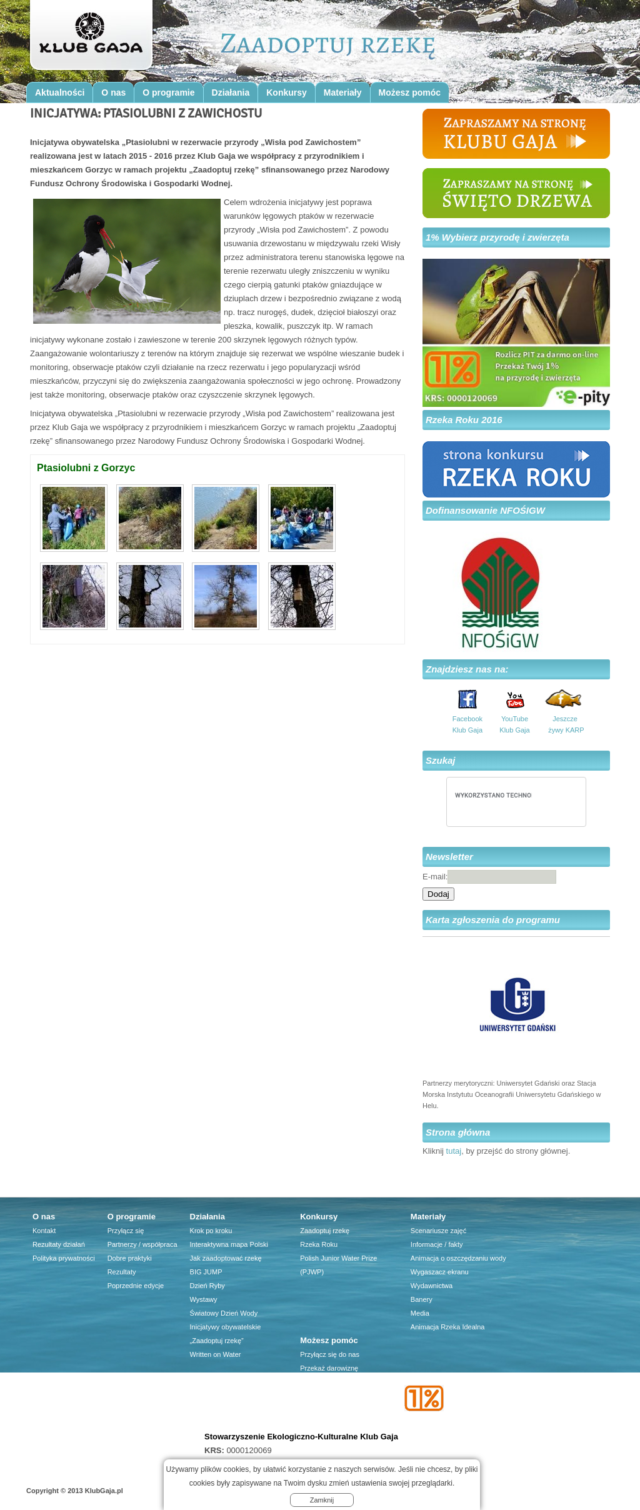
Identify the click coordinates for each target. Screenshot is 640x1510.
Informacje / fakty (437, 1244)
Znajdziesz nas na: (467, 669)
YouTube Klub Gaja (514, 724)
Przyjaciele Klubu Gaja (334, 1423)
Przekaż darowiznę (329, 1368)
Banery (421, 1299)
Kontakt (44, 1230)
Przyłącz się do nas (329, 1354)
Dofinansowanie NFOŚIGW (485, 510)
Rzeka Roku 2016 (464, 419)
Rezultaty (122, 1272)
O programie (168, 93)
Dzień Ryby (207, 1285)
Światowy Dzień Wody (224, 1313)
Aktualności (59, 93)
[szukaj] (493, 795)
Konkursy (286, 93)
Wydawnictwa (431, 1285)
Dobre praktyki (130, 1258)
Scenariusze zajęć (438, 1230)
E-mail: (435, 876)
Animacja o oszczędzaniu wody (458, 1258)
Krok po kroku (211, 1230)
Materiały (343, 93)
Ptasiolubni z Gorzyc (86, 467)
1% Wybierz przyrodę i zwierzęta (497, 237)
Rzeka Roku (319, 1244)
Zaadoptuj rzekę (324, 1230)
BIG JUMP (206, 1272)
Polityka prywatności (63, 1258)
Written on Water (215, 1354)
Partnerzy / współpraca (143, 1244)
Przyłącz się (126, 1230)
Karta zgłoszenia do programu (493, 919)
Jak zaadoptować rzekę (226, 1258)
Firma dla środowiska (332, 1409)
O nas (113, 93)
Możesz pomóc (410, 93)
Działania (231, 93)
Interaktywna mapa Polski (229, 1244)
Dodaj (438, 894)
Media (420, 1313)
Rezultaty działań (58, 1244)
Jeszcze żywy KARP (565, 724)
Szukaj (441, 760)
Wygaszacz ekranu (440, 1272)
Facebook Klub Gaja (467, 724)
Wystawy (204, 1299)
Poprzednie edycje (136, 1285)
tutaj (454, 1151)
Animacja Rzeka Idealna (448, 1327)
